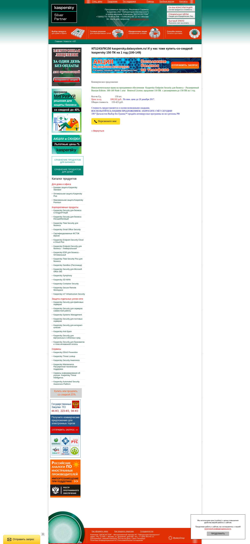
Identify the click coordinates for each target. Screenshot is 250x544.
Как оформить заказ (100, 531)
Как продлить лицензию (124, 531)
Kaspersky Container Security (66, 284)
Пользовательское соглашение (130, 540)
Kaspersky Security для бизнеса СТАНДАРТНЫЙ (67, 211)
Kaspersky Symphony (62, 275)
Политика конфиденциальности (101, 540)
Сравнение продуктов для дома (67, 170)
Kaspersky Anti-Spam (62, 331)
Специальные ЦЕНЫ (179, 14)
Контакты (183, 1)
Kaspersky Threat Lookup (64, 356)
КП (74, 41)
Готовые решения (98, 31)
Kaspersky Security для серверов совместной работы (67, 309)
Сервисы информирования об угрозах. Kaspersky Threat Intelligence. (66, 375)
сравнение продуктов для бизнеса (67, 161)
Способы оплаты (174, 31)
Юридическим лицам (138, 31)
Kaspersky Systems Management (67, 315)
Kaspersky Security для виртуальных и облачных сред (66, 337)
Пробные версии (166, 1)
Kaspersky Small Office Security (67, 229)
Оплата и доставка (174, 33)
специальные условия (138, 33)
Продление (112, 1)
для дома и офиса (59, 33)
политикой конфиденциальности (217, 529)
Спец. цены (97, 1)
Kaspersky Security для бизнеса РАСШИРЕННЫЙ (67, 218)
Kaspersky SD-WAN (62, 280)
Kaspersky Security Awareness (66, 360)
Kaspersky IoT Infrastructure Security (69, 294)
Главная (58, 41)
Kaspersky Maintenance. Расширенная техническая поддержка (65, 366)
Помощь (150, 1)
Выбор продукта (59, 31)
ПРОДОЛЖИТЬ (218, 534)
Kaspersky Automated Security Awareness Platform (66, 383)
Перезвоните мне (106, 121)
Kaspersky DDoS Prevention (65, 352)
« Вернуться (97, 131)
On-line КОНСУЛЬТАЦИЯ (180, 7)
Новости (67, 41)
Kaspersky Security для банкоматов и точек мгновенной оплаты (69, 343)
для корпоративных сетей (100, 33)
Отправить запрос (20, 539)
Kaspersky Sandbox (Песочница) (67, 265)
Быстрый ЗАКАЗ (176, 21)
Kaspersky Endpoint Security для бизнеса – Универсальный (67, 247)
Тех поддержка (129, 1)
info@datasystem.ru (139, 19)
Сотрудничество (146, 531)
